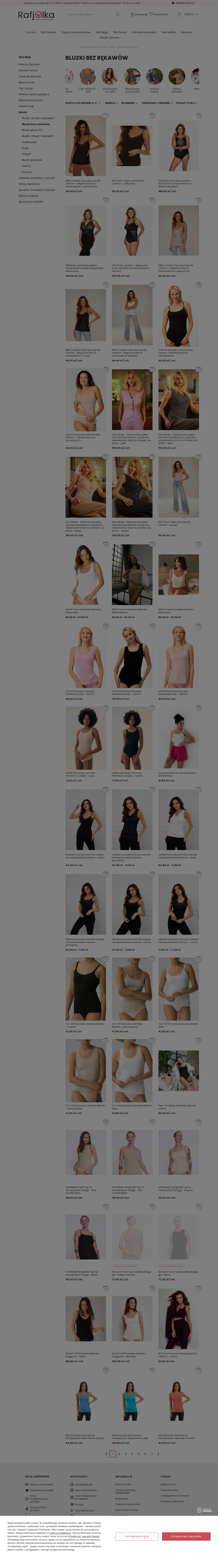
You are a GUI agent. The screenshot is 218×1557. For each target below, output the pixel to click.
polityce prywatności (60, 1533)
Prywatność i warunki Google (84, 1536)
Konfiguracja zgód (137, 1536)
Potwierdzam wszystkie (186, 1536)
